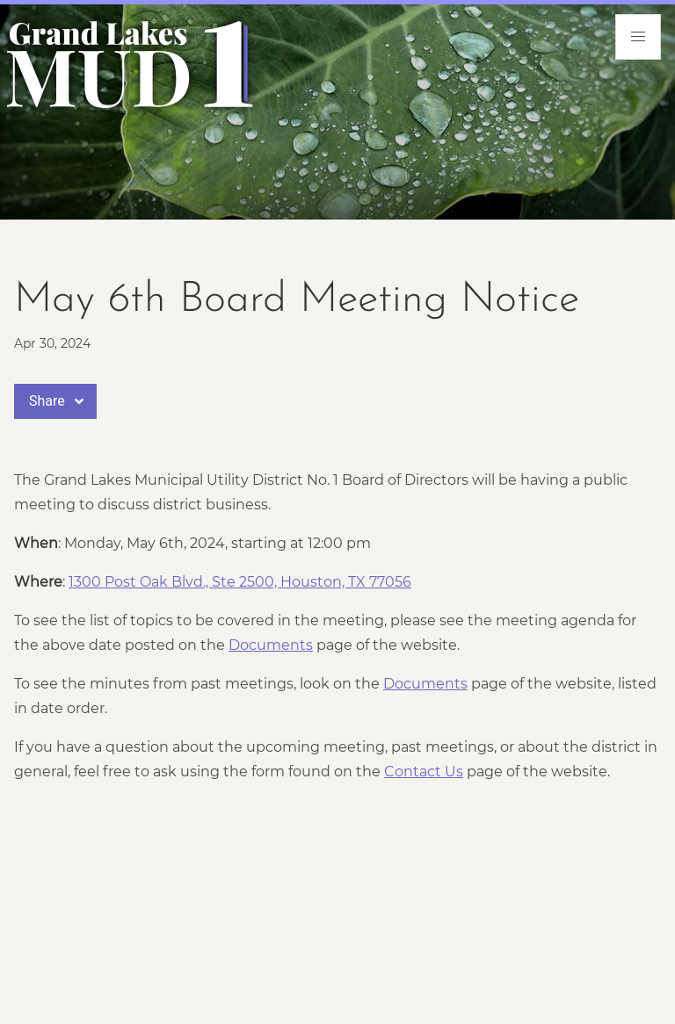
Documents (271, 645)
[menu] (638, 37)
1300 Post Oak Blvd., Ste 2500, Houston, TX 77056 (240, 581)
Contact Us (423, 771)
